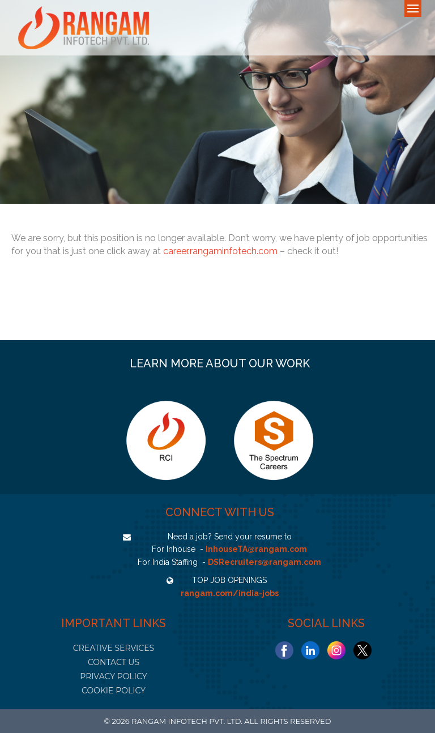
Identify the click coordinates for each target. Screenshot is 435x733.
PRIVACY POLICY (113, 676)
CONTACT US (113, 662)
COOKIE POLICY (114, 690)
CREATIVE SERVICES (113, 648)
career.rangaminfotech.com (220, 251)
